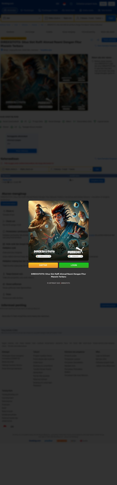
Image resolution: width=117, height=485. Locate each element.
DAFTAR (43, 265)
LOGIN (74, 265)
